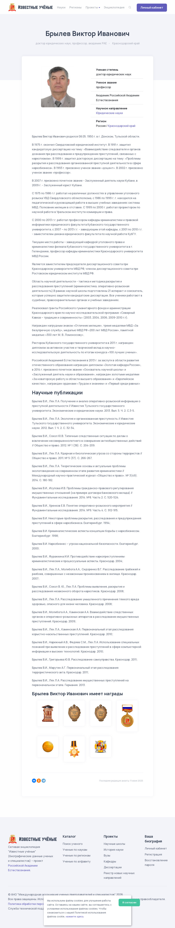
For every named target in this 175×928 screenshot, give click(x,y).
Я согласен (129, 902)
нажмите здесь (75, 916)
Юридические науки (109, 113)
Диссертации (113, 867)
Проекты (92, 7)
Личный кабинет (151, 7)
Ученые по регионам (76, 855)
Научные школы (114, 844)
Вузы (107, 855)
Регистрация (153, 854)
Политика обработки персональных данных (37, 904)
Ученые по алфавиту (77, 861)
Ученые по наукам (75, 849)
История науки (113, 849)
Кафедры (110, 861)
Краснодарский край (121, 126)
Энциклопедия (114, 7)
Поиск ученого (73, 844)
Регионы (75, 7)
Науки (61, 7)
